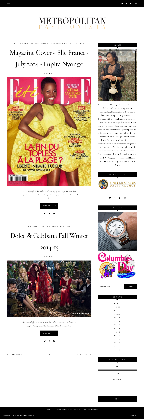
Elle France (35, 43)
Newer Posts (14, 354)
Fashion (44, 43)
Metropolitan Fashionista (21, 415)
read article (49, 206)
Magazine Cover (71, 43)
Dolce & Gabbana (33, 226)
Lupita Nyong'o (56, 43)
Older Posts (84, 354)
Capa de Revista (21, 43)
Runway (69, 226)
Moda (82, 43)
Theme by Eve (135, 415)
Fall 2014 (46, 226)
